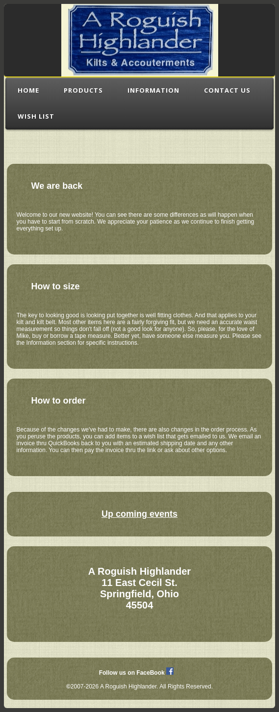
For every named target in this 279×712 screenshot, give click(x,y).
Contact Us (227, 90)
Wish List (36, 116)
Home (28, 90)
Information (153, 90)
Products (83, 90)
